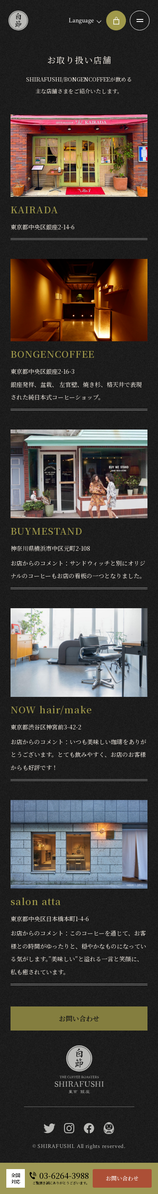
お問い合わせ (122, 1178)
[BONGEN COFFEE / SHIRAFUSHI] (109, 1128)
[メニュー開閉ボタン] (140, 20)
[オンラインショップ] (116, 20)
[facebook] (89, 1128)
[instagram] (69, 1128)
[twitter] (49, 1128)
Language (81, 20)
